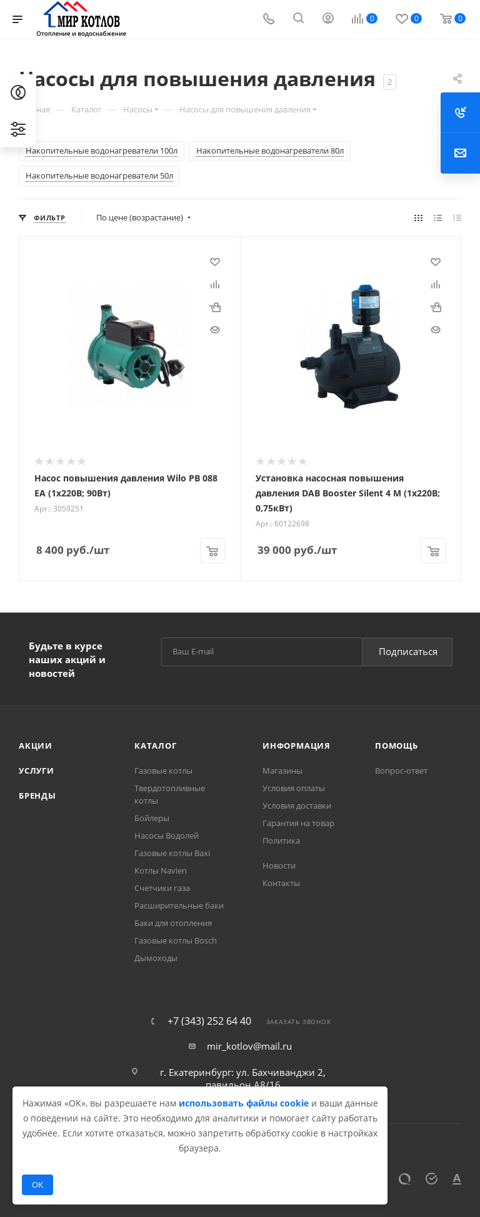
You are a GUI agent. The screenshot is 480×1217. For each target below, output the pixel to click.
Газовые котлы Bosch (175, 939)
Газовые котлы (163, 769)
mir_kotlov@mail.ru (249, 1044)
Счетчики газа (162, 886)
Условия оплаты (293, 786)
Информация (296, 744)
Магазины (282, 769)
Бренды (37, 794)
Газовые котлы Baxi (172, 851)
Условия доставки (296, 804)
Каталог (155, 744)
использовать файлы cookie (244, 1103)
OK (37, 1184)
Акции (35, 744)
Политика (281, 839)
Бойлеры (151, 816)
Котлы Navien (160, 869)
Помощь (396, 744)
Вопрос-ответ (401, 769)
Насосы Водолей (166, 834)
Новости (279, 864)
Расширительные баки (179, 904)
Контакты (281, 881)
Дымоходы (156, 956)
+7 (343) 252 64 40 (209, 1020)
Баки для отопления (173, 921)
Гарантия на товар (298, 821)
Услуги (36, 769)
